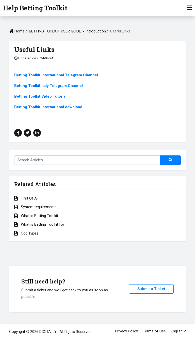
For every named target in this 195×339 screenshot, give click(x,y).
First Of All (26, 198)
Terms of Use (154, 331)
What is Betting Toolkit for (39, 224)
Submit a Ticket (151, 289)
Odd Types (26, 233)
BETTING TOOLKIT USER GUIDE (55, 31)
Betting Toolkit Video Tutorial (40, 96)
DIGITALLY (48, 331)
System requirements (35, 207)
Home (17, 31)
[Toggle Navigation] (189, 8)
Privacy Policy (126, 331)
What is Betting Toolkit (36, 215)
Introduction (96, 31)
